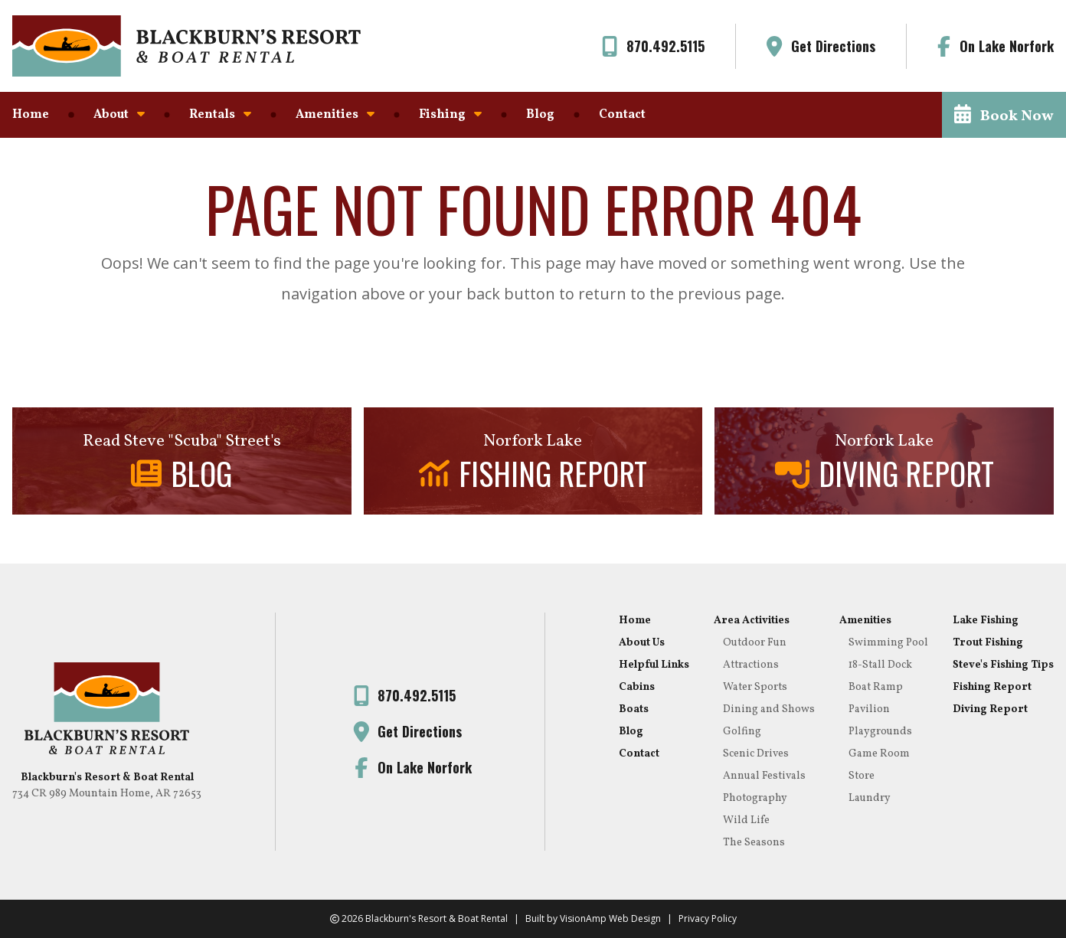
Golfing (742, 731)
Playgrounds (880, 731)
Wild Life (746, 820)
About (119, 114)
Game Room (879, 754)
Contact (622, 114)
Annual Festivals (764, 776)
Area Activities (752, 620)
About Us (642, 643)
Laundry (870, 798)
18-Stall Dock (880, 665)
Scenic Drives (756, 754)
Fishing (450, 114)
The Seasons (754, 842)
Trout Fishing (988, 643)
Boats (634, 709)
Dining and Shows (769, 709)
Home (30, 114)
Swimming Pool (888, 643)
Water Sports (755, 687)
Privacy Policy (708, 918)
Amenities (335, 114)
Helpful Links (654, 665)
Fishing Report (992, 687)
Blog (540, 114)
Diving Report (990, 709)
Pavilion (869, 709)
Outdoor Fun (754, 643)
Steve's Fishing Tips (1003, 665)
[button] (1004, 115)
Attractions (751, 665)
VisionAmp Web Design (610, 918)
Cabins (637, 687)
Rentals (220, 114)
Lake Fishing (986, 620)
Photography (755, 798)
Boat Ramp (876, 687)
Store (862, 776)
